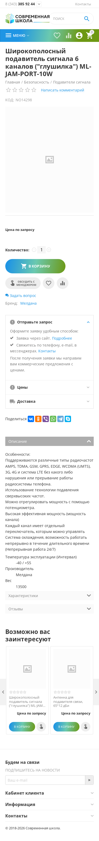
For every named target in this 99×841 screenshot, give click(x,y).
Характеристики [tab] (49, 595)
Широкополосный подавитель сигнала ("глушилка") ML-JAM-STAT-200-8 (26, 701)
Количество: (17, 249)
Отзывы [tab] (49, 608)
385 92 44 (20, 4)
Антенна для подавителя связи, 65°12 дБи (68, 701)
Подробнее (62, 338)
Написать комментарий (62, 90)
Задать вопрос (20, 295)
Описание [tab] (49, 441)
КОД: (9, 99)
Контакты (83, 4)
